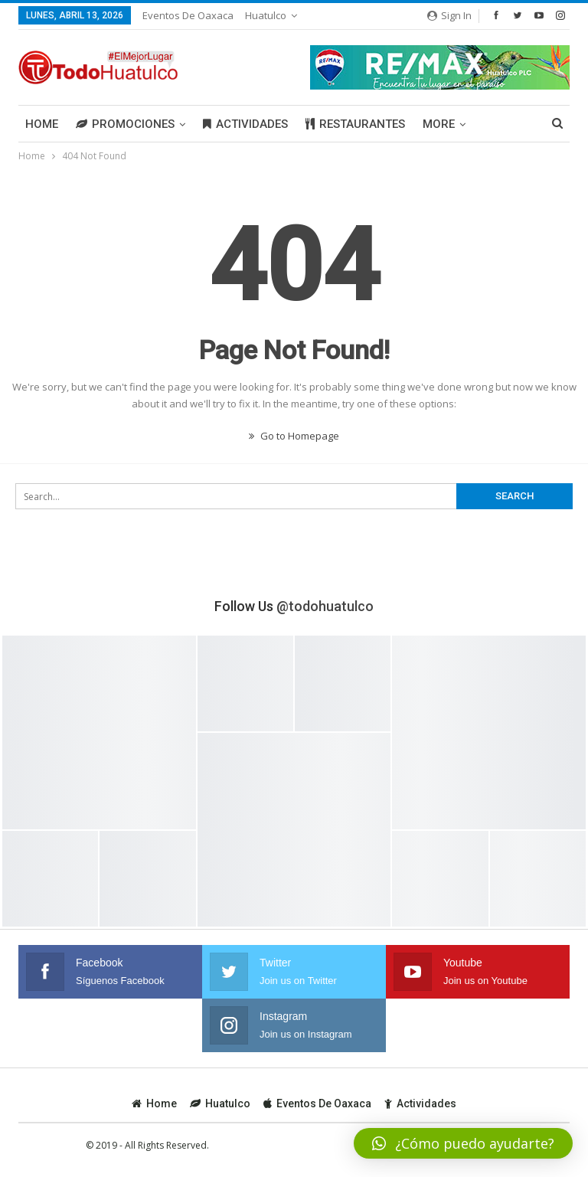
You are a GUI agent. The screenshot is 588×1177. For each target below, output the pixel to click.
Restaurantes (355, 124)
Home (41, 124)
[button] (463, 1143)
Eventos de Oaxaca (188, 15)
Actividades (245, 124)
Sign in (449, 15)
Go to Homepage (294, 436)
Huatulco (265, 15)
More (439, 124)
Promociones (125, 124)
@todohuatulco (325, 606)
